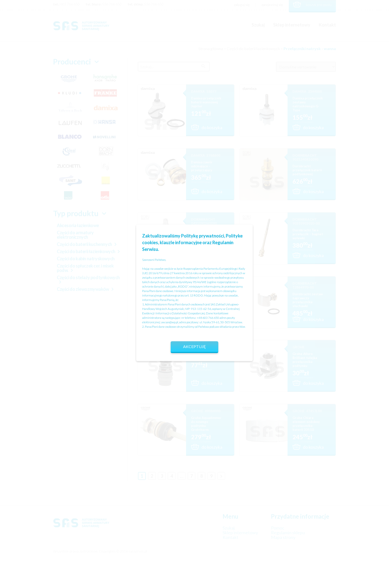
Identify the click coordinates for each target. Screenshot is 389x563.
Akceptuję (194, 346)
